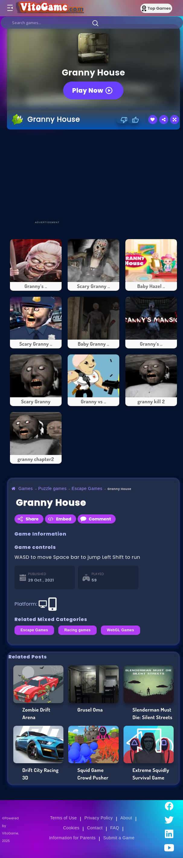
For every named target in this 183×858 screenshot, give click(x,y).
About (126, 817)
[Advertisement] (95, 175)
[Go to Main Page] (49, 8)
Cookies (71, 827)
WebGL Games (120, 630)
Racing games (77, 630)
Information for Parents (72, 837)
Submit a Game (119, 837)
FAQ (114, 827)
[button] (95, 23)
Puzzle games (52, 488)
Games (25, 488)
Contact (95, 827)
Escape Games (87, 488)
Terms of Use (63, 817)
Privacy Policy (98, 817)
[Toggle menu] (9, 8)
